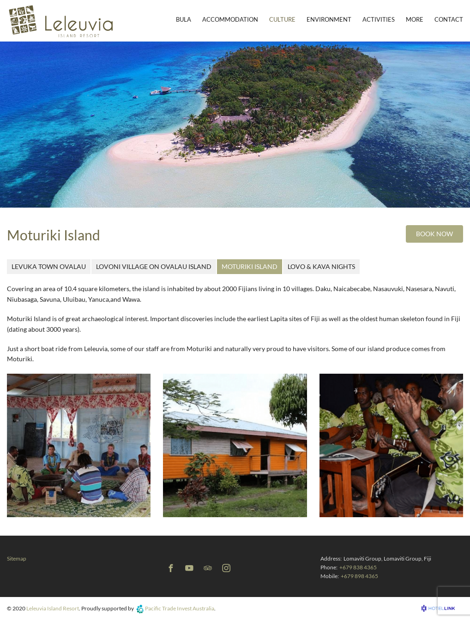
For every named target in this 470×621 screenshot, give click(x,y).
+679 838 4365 (358, 567)
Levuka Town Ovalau (49, 266)
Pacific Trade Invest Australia (179, 608)
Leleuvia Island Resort (52, 608)
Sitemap (16, 558)
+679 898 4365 (359, 576)
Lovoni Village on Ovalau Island (153, 266)
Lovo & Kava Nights (321, 266)
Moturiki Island (249, 266)
